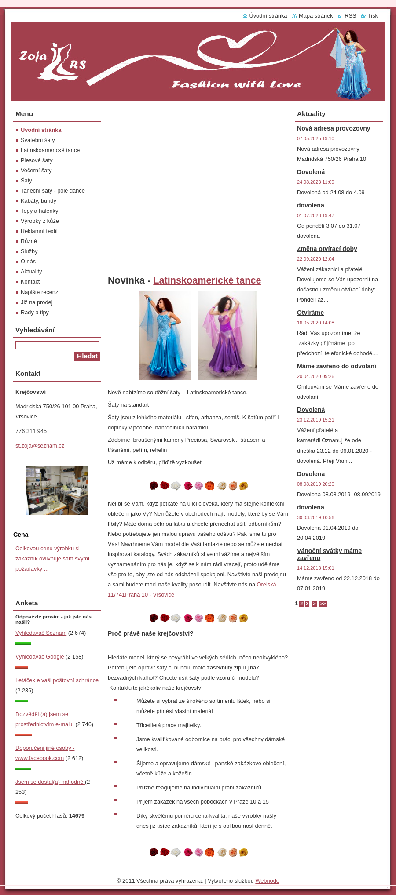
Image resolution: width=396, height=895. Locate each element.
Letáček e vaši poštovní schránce (57, 680)
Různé (29, 241)
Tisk (373, 15)
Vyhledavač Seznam (40, 632)
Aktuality (31, 271)
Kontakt (30, 281)
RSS (350, 15)
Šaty (26, 180)
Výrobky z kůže (40, 221)
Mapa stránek (316, 15)
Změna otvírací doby (327, 248)
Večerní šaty (36, 170)
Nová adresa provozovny (333, 128)
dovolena (310, 205)
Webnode (267, 880)
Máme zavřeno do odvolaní (336, 366)
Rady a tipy (35, 312)
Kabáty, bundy (38, 200)
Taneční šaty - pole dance (53, 190)
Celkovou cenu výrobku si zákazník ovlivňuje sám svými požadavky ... (52, 558)
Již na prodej (37, 302)
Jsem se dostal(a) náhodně (50, 782)
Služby (29, 251)
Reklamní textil (39, 231)
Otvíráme (310, 312)
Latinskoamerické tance (207, 280)
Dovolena (311, 473)
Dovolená (311, 171)
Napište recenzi (40, 292)
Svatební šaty (38, 140)
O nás (28, 261)
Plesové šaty (37, 160)
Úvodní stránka (41, 130)
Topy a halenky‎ (39, 210)
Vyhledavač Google (39, 656)
